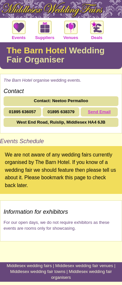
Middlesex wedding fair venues (84, 265)
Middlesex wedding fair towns (37, 271)
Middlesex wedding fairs (29, 265)
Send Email (99, 111)
